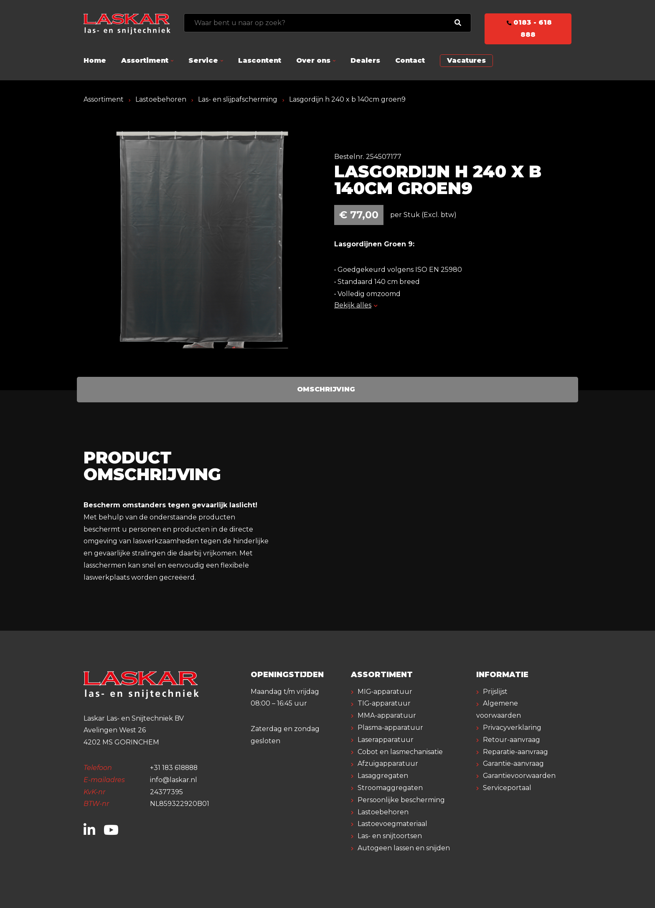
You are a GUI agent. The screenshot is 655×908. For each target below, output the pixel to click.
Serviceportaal (507, 788)
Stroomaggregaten (390, 788)
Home (95, 60)
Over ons (313, 60)
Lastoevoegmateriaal (392, 824)
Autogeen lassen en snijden (404, 848)
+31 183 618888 (175, 768)
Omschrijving (326, 389)
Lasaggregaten (383, 776)
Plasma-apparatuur (390, 728)
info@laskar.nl (173, 780)
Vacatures (466, 60)
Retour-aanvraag (511, 740)
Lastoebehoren (160, 99)
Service (203, 60)
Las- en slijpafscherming (237, 99)
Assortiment (144, 60)
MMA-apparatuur (387, 715)
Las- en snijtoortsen (390, 836)
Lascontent (259, 60)
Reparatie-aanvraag (515, 752)
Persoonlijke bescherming (401, 800)
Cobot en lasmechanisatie (400, 752)
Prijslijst (495, 692)
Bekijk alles (355, 305)
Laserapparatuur (386, 740)
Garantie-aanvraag (513, 763)
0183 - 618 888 (528, 28)
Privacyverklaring (512, 728)
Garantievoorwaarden (519, 776)
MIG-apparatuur (385, 692)
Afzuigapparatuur (388, 763)
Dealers (365, 60)
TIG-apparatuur (384, 703)
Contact (410, 60)
